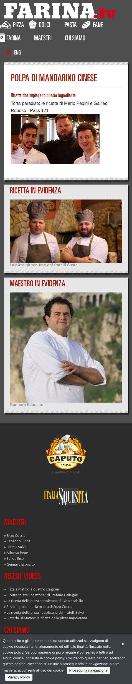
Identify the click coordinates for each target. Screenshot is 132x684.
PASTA (71, 25)
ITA (8, 53)
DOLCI (39, 24)
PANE (92, 24)
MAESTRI (43, 39)
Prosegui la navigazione (88, 670)
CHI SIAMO (75, 39)
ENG (17, 53)
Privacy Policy (18, 677)
